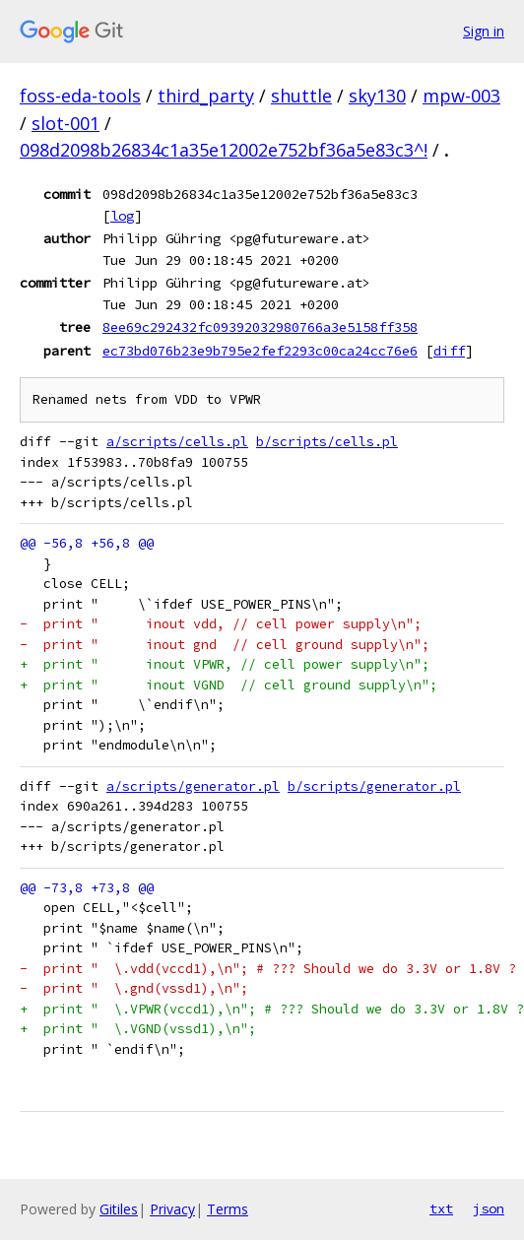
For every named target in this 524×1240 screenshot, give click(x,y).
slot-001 (65, 123)
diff (449, 350)
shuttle (301, 95)
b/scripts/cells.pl (327, 441)
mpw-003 (461, 95)
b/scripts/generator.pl (374, 786)
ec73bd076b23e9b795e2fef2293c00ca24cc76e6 (260, 350)
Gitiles (118, 1209)
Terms (227, 1209)
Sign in (483, 31)
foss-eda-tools (80, 95)
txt (441, 1208)
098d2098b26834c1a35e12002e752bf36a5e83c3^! (223, 150)
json (488, 1208)
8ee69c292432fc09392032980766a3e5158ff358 (260, 327)
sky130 (377, 95)
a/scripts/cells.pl (177, 441)
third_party (206, 95)
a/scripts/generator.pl (193, 786)
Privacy (172, 1209)
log (122, 216)
